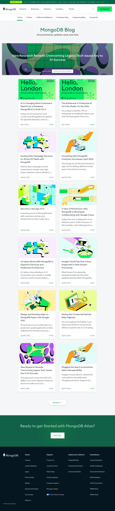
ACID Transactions (96, 483)
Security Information (31, 489)
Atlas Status (51, 472)
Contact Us (50, 460)
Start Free (57, 435)
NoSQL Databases (96, 466)
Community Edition (74, 472)
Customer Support (53, 483)
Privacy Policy (29, 477)
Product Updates (52, 477)
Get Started (104, 9)
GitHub (27, 483)
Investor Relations (31, 466)
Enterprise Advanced (75, 466)
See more (57, 402)
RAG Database (95, 477)
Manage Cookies (52, 489)
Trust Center (29, 495)
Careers (27, 460)
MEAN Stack (94, 495)
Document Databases (97, 472)
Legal (27, 472)
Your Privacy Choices (55, 495)
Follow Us (28, 500)
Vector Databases (96, 460)
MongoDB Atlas (73, 460)
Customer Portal (52, 466)
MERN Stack (94, 489)
